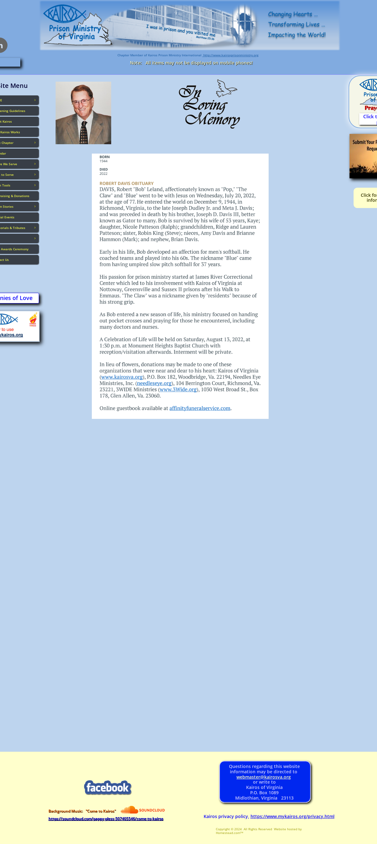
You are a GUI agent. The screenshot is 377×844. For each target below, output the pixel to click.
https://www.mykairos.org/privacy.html (293, 816)
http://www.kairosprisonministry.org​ (230, 55)
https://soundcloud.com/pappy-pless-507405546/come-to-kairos (105, 818)
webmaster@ (250, 777)
